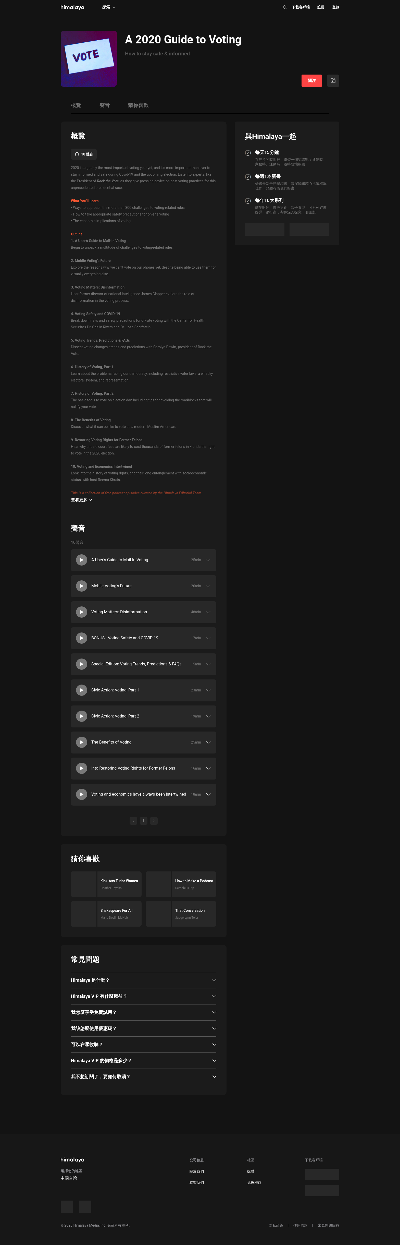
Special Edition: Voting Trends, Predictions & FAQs (136, 664)
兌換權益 (254, 1182)
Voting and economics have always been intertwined (138, 794)
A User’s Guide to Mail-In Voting (119, 559)
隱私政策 (276, 1225)
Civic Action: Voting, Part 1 (115, 690)
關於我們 (197, 1171)
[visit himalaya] (72, 7)
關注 (312, 80)
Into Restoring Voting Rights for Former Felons (133, 768)
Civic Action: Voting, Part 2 (115, 716)
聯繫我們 (197, 1182)
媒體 (250, 1171)
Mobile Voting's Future (111, 585)
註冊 (320, 7)
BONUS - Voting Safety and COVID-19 (124, 638)
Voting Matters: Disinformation (119, 611)
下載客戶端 (301, 7)
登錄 (335, 7)
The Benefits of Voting (111, 742)
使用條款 (300, 1225)
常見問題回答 (328, 1225)
